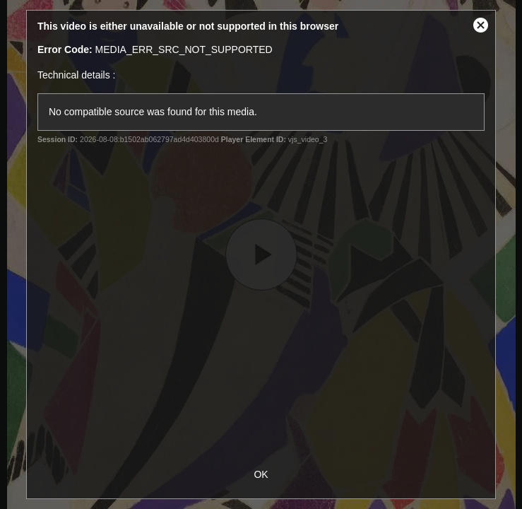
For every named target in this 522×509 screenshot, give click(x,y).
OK (261, 474)
